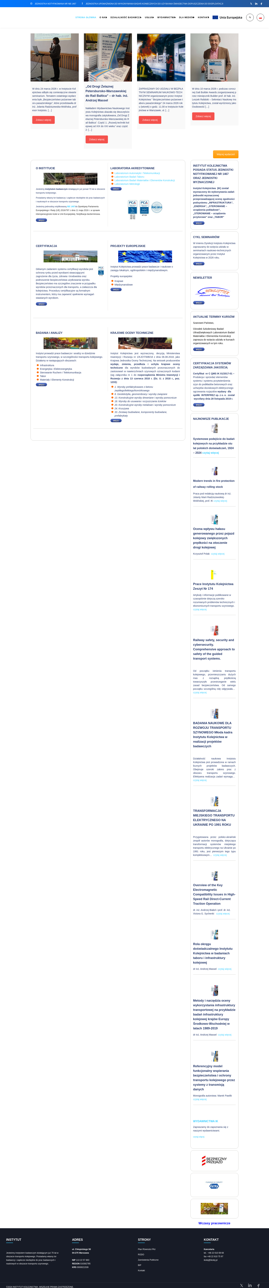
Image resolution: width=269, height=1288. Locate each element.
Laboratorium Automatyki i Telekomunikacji (137, 173)
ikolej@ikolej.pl (211, 1259)
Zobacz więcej (43, 120)
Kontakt (141, 1269)
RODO (141, 1253)
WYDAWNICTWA (149, 17)
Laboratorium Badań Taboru (129, 176)
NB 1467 (71, 206)
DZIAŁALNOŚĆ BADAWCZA (99, 17)
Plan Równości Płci (146, 1248)
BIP (139, 1264)
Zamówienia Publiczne (148, 1259)
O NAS (72, 17)
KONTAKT (195, 17)
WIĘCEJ (40, 220)
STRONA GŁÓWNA (52, 17)
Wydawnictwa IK (205, 1120)
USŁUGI (127, 17)
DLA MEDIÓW (173, 17)
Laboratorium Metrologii (127, 184)
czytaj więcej (210, 452)
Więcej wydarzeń (226, 154)
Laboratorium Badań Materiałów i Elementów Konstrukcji (145, 180)
